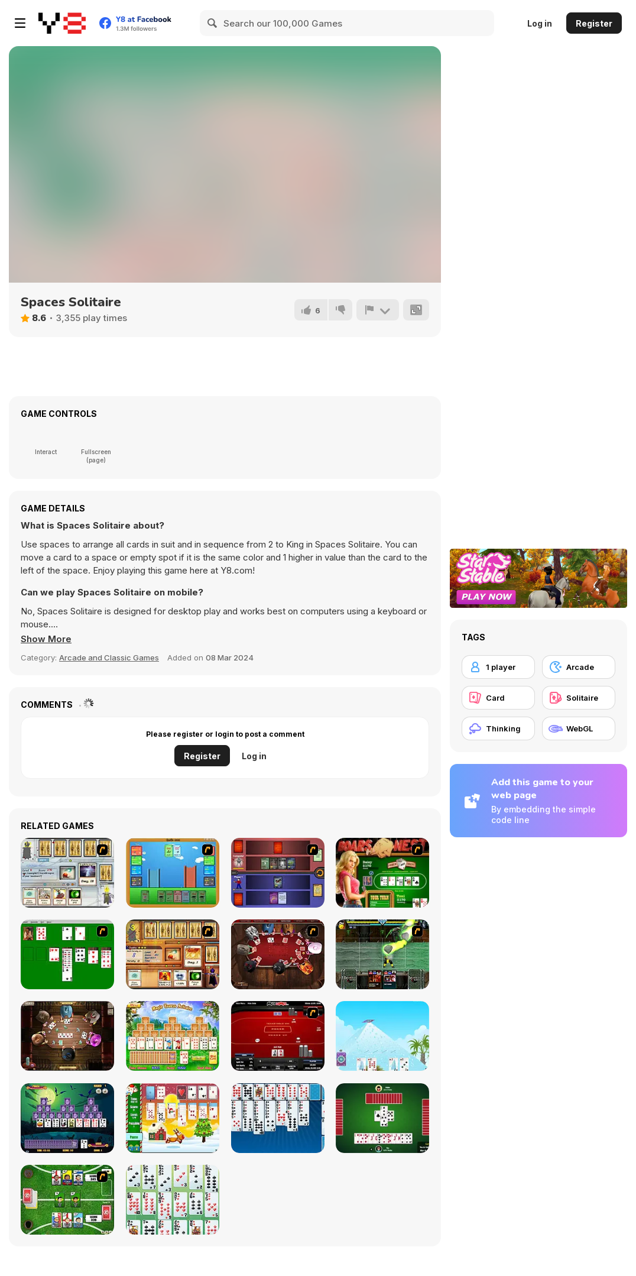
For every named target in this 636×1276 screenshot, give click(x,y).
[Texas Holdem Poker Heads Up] (278, 1036)
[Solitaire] (67, 954)
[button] (46, 639)
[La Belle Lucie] (172, 1200)
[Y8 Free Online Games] (62, 23)
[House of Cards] (382, 1036)
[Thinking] (498, 728)
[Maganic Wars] (67, 873)
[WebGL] (578, 728)
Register (594, 23)
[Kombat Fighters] (382, 954)
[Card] (498, 698)
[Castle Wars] (172, 873)
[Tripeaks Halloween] (67, 1118)
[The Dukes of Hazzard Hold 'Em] (382, 873)
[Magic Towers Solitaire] (172, 1036)
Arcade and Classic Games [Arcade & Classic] (109, 657)
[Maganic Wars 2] (172, 954)
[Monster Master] (278, 873)
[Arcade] (578, 667)
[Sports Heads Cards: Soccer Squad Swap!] (67, 1200)
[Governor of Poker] (278, 954)
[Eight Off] (278, 1118)
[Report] (377, 309)
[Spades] (382, 1118)
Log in (539, 23)
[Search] (213, 23)
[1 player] (498, 667)
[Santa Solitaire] (172, 1118)
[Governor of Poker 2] (67, 1036)
